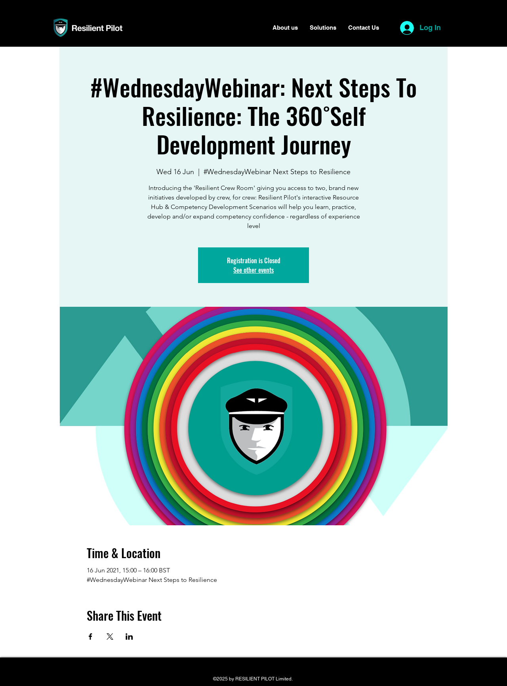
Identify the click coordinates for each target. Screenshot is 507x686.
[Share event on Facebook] (90, 636)
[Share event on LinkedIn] (129, 636)
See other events (253, 270)
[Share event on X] (110, 636)
